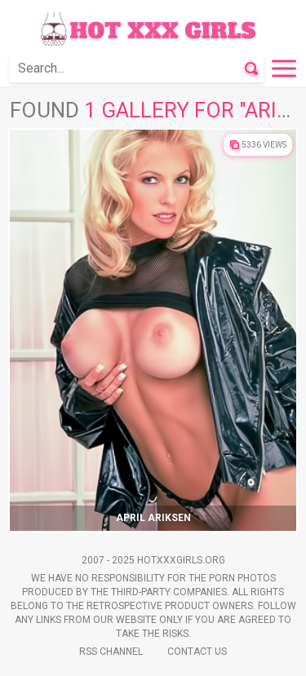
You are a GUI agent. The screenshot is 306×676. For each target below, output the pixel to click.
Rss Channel (111, 651)
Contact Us (197, 651)
